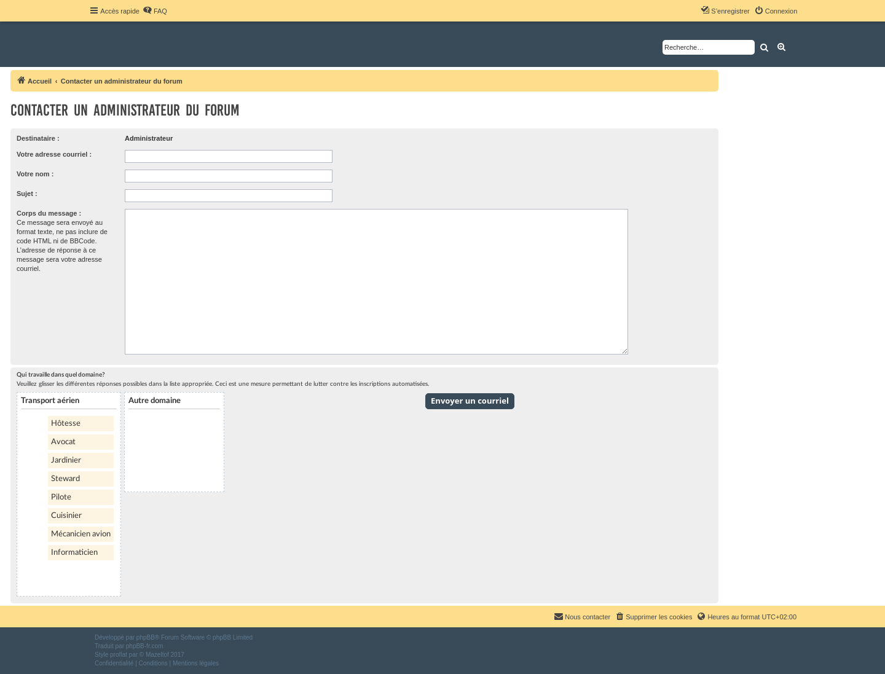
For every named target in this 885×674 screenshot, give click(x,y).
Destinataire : (38, 138)
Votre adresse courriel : (54, 154)
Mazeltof (157, 654)
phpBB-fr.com (144, 646)
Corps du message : (49, 213)
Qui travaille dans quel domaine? (61, 375)
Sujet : (27, 193)
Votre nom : (35, 174)
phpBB (145, 637)
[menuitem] (155, 11)
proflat (118, 654)
